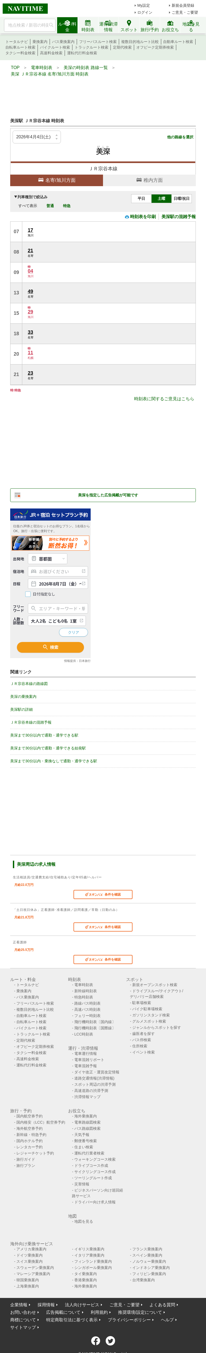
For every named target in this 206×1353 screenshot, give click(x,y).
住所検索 (139, 1046)
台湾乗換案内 (143, 1280)
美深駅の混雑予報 (178, 216)
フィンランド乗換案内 (93, 1261)
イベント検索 (143, 1052)
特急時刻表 (83, 997)
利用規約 (99, 1312)
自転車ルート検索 (20, 47)
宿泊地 (18, 571)
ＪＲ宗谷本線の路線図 (29, 683)
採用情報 (46, 1305)
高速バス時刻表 (87, 1009)
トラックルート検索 (91, 47)
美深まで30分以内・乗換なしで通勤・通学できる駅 (53, 761)
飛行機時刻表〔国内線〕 (95, 1022)
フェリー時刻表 (87, 1015)
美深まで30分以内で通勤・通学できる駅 (44, 735)
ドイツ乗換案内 (29, 1255)
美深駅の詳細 (21, 709)
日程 (16, 584)
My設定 (143, 5)
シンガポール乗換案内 (93, 1267)
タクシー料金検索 (20, 53)
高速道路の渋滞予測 (91, 1090)
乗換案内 (39, 41)
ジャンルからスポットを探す (156, 1027)
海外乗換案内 (85, 1116)
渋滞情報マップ (87, 1097)
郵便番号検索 (85, 1141)
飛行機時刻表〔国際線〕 (95, 1028)
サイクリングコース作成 (95, 1172)
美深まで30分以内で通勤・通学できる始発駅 (48, 748)
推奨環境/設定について (140, 1312)
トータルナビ (16, 41)
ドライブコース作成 (91, 1165)
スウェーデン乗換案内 (35, 1267)
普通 (50, 206)
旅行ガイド (25, 1159)
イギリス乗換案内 (89, 1249)
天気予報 (81, 1134)
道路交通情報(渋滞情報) (94, 1078)
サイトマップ (23, 1327)
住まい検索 (83, 1147)
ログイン (144, 12)
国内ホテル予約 (29, 1141)
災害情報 (81, 1184)
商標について (23, 1320)
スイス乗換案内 (29, 1261)
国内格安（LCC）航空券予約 (40, 1122)
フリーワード (18, 608)
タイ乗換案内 (85, 1274)
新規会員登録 (183, 5)
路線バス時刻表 (87, 1003)
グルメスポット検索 (149, 1021)
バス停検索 (141, 1040)
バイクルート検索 (55, 47)
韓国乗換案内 (27, 1280)
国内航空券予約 (29, 1116)
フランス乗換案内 (147, 1249)
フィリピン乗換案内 (149, 1274)
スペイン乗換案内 (147, 1255)
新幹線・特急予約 (31, 1134)
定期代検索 (122, 47)
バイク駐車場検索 (147, 1009)
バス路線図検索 (87, 1128)
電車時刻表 (83, 985)
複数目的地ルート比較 (140, 41)
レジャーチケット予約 (35, 1153)
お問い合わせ (23, 1312)
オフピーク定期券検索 (155, 47)
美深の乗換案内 (23, 696)
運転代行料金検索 (82, 53)
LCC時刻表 (83, 1034)
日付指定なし (44, 594)
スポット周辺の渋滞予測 (95, 1084)
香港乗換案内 (85, 1280)
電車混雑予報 (85, 1066)
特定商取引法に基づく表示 (72, 1320)
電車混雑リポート (89, 1060)
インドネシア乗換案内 (151, 1267)
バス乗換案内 (63, 41)
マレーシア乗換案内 (33, 1274)
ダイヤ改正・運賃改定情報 (96, 1072)
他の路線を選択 (180, 137)
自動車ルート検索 (178, 41)
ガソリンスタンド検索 (151, 1015)
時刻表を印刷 (140, 216)
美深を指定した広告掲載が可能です (108, 495)
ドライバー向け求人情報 (95, 1202)
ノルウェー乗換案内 (149, 1261)
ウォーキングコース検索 (95, 1159)
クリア (73, 632)
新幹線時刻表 (85, 991)
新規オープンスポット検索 (154, 985)
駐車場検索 (141, 1003)
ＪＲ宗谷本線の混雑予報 (31, 722)
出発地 (18, 559)
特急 (67, 206)
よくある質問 (162, 1305)
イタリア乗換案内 (89, 1255)
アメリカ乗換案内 (31, 1249)
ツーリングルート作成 (93, 1178)
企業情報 (18, 1305)
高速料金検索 (51, 53)
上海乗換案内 (27, 1286)
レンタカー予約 (29, 1147)
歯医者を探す (143, 1033)
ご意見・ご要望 (185, 12)
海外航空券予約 (29, 1128)
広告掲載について (63, 1312)
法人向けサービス (82, 1305)
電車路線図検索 (87, 1122)
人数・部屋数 (18, 621)
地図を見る (83, 1221)
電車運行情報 (85, 1053)
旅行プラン (25, 1165)
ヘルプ (167, 1320)
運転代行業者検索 (89, 1153)
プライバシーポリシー (129, 1320)
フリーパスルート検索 (98, 41)
